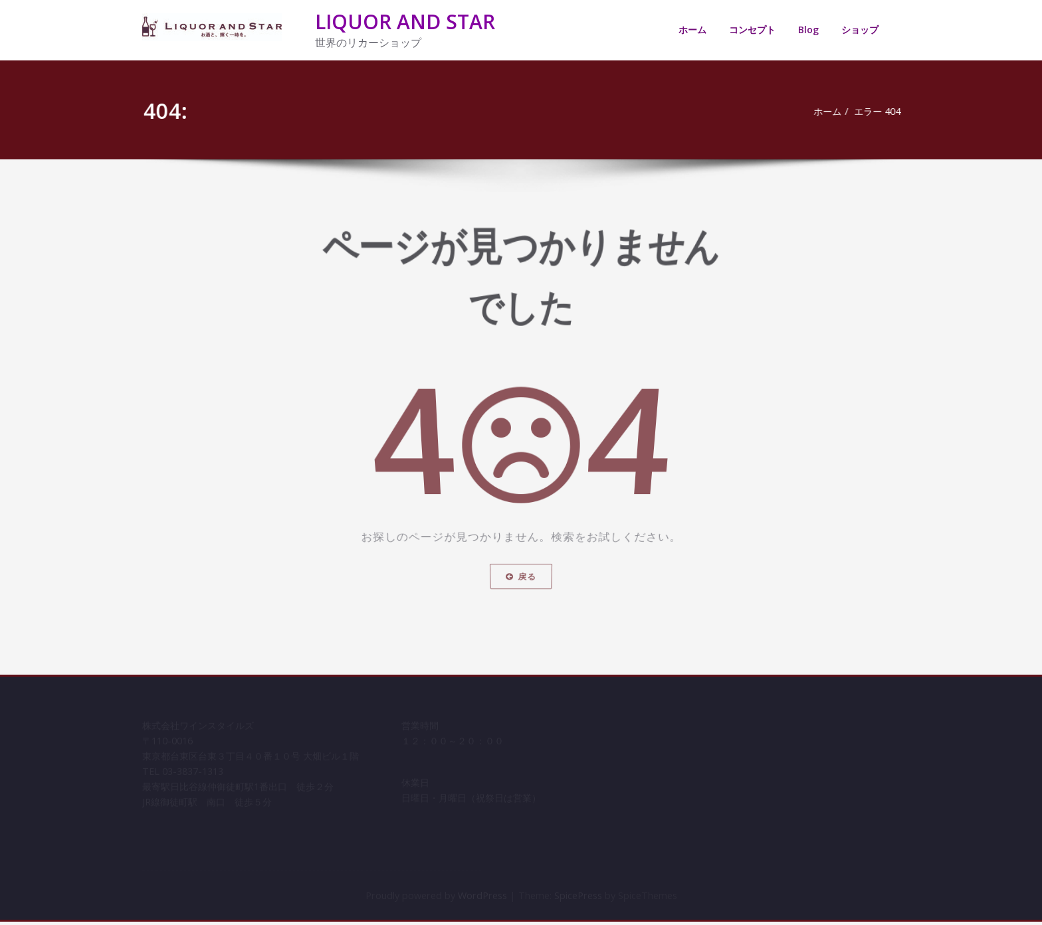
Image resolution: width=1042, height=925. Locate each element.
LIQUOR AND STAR (405, 21)
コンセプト (752, 29)
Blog (808, 29)
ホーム (692, 29)
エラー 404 (879, 111)
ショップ (860, 29)
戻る (521, 594)
